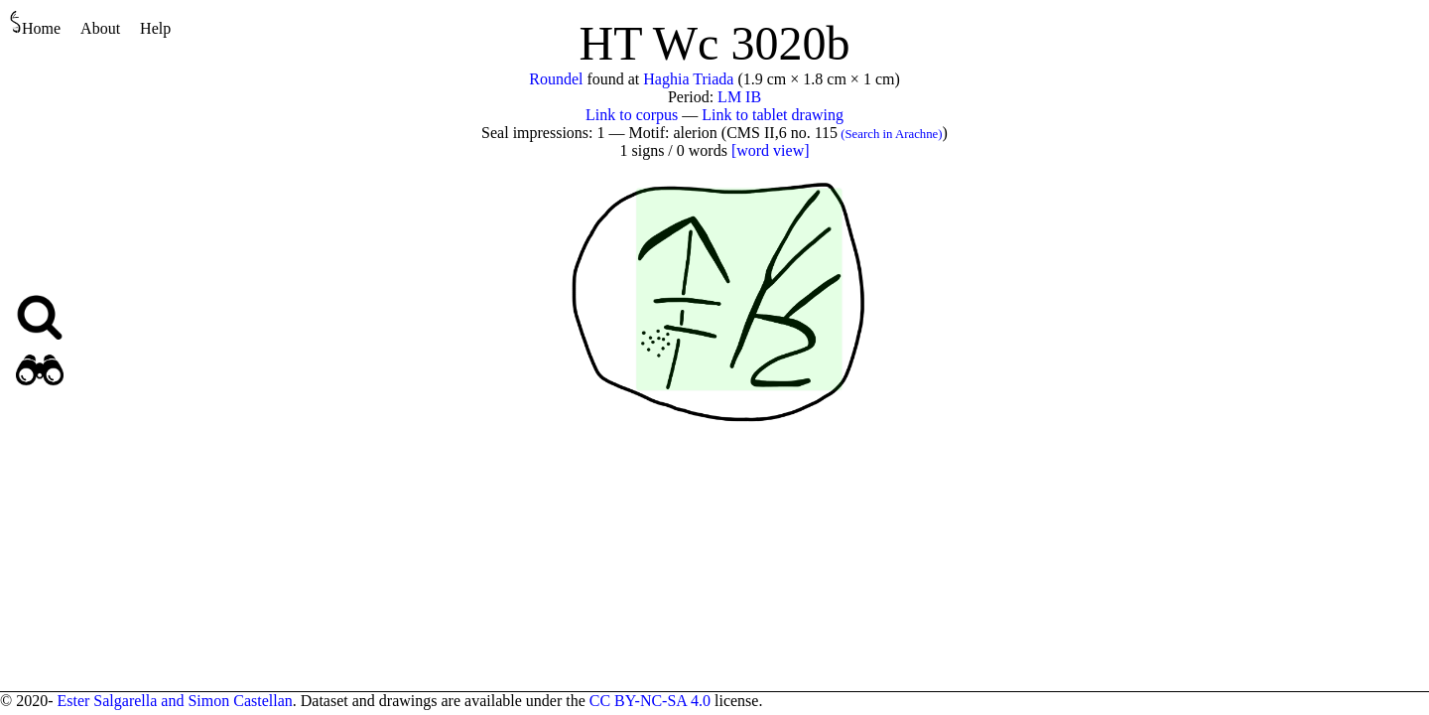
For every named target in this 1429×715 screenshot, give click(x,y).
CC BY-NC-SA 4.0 (650, 700)
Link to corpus (631, 114)
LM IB (739, 96)
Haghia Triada (688, 79)
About (100, 28)
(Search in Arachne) (890, 134)
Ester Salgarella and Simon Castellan (174, 700)
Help (155, 28)
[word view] (770, 150)
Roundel (556, 79)
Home (35, 23)
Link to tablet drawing (773, 114)
